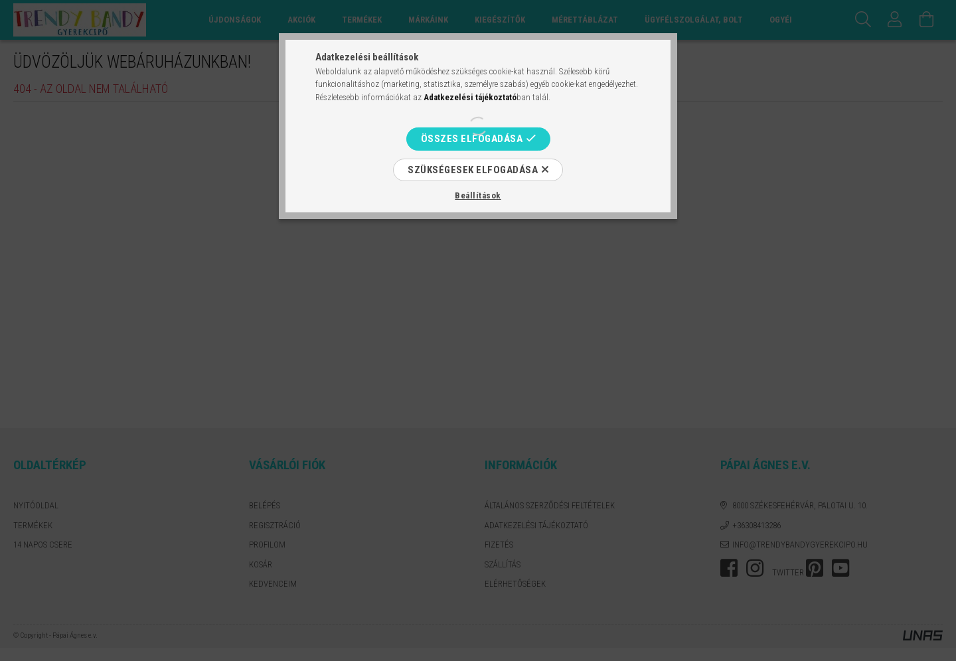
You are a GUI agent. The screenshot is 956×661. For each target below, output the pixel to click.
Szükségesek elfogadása (473, 170)
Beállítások (478, 195)
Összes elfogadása (472, 139)
